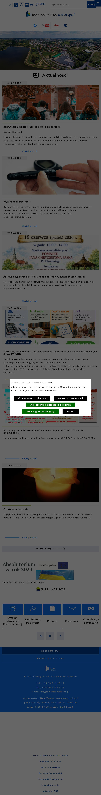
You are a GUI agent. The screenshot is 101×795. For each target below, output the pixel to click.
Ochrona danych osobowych (32, 398)
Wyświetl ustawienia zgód (70, 398)
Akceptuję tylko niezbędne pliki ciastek (50, 405)
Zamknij (70, 411)
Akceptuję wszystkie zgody (41, 411)
